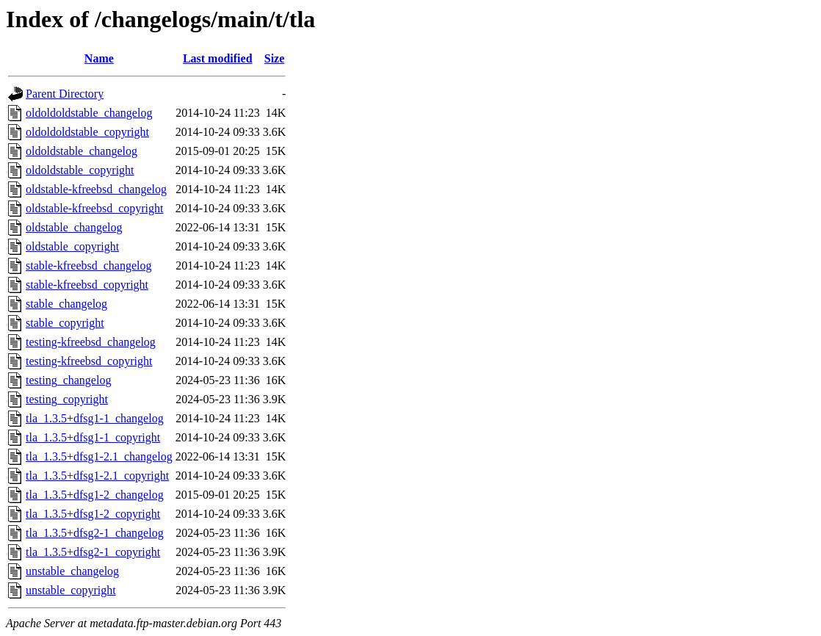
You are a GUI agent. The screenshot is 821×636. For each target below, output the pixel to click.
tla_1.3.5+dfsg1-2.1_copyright (97, 475)
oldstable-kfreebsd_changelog (96, 189)
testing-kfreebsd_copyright (89, 361)
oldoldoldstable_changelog (89, 112)
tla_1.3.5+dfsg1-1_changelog (95, 418)
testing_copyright (67, 399)
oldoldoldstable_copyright (87, 132)
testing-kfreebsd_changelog (91, 342)
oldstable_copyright (72, 246)
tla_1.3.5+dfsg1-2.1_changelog (99, 456)
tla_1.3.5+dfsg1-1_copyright (93, 437)
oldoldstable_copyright (80, 170)
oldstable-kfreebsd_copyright (95, 208)
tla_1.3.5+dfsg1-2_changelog (95, 494)
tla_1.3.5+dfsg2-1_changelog (95, 533)
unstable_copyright (71, 590)
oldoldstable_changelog (81, 151)
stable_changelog (66, 303)
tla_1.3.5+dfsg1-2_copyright (93, 513)
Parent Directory (65, 93)
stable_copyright (65, 323)
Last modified (218, 58)
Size (274, 58)
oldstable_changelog (74, 227)
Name (99, 58)
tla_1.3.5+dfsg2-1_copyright (93, 552)
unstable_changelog (72, 571)
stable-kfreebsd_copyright (87, 284)
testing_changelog (68, 380)
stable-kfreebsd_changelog (88, 265)
